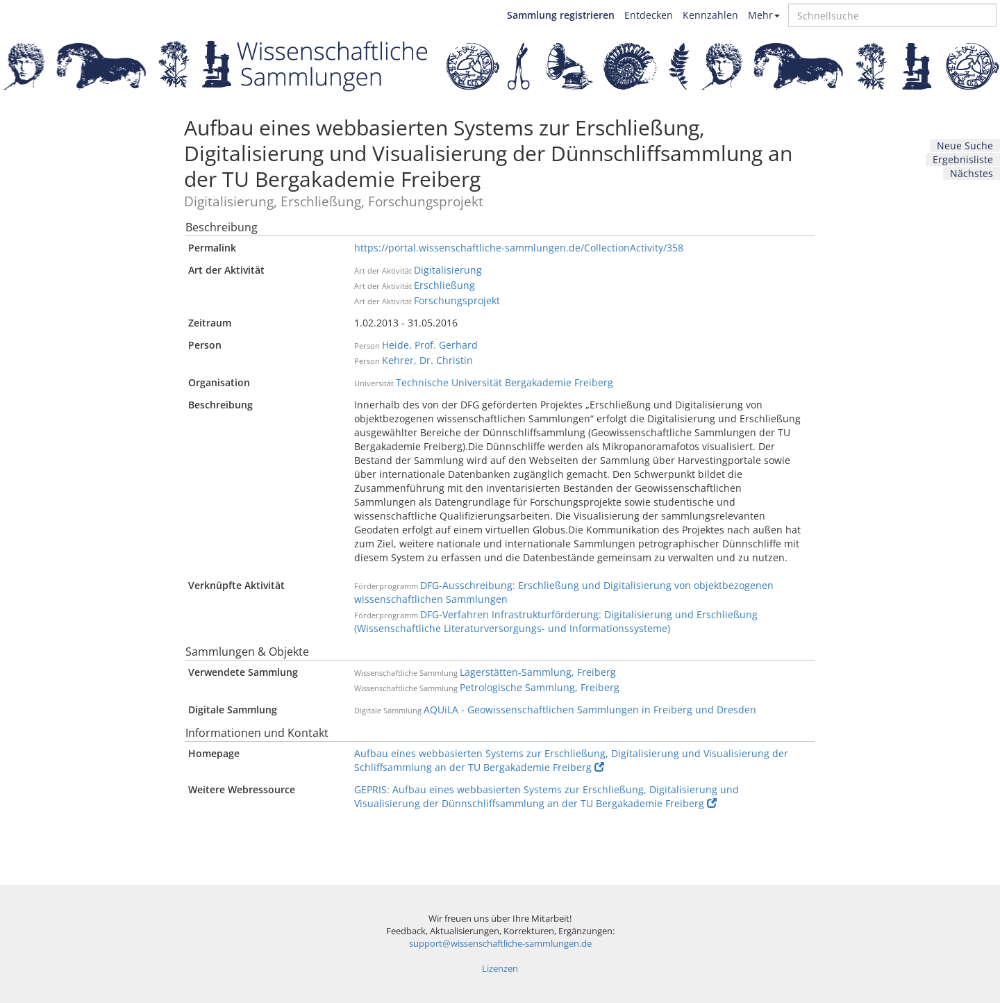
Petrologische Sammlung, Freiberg (539, 687)
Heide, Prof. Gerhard (430, 344)
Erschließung (444, 285)
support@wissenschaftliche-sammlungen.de (500, 944)
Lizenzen (500, 969)
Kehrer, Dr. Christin (427, 360)
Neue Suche (965, 145)
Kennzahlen (710, 15)
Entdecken (648, 15)
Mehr (764, 15)
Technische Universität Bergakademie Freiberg (504, 382)
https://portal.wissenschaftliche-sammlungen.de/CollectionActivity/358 (518, 247)
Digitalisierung (448, 269)
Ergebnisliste (963, 159)
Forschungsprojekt (457, 300)
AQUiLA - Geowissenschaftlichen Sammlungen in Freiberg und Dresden (590, 709)
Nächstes (971, 173)
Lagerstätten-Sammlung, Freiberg (538, 672)
